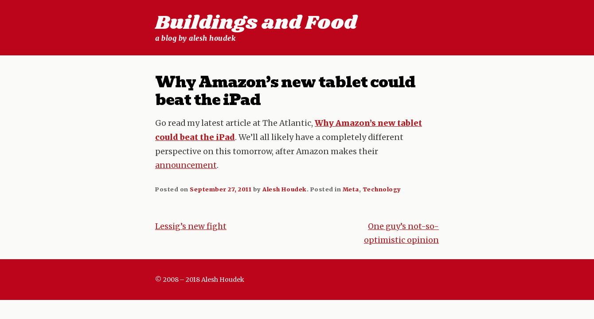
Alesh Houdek (284, 189)
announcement (186, 165)
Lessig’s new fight (191, 226)
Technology (382, 189)
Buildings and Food (256, 23)
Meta (351, 189)
